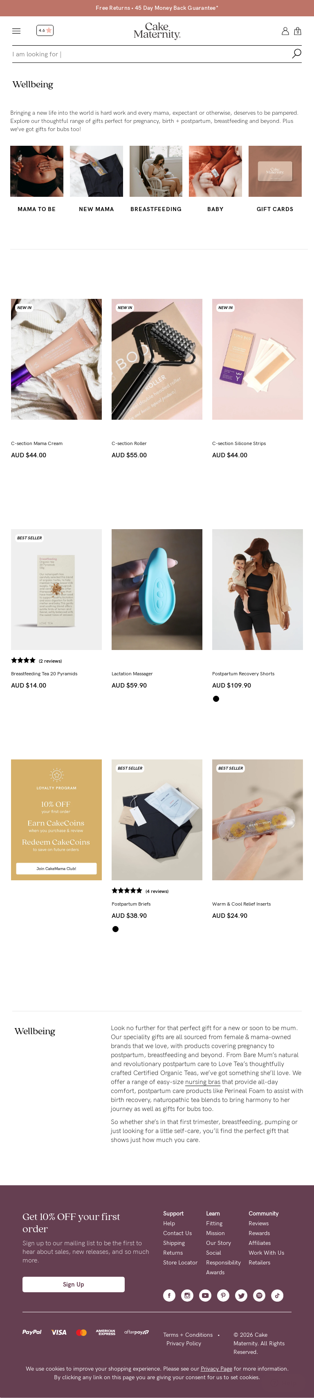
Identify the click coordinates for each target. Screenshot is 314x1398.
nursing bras (202, 1082)
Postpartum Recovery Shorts (243, 674)
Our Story (218, 1243)
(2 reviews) (50, 661)
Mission (215, 1233)
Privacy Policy (183, 1343)
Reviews (259, 1223)
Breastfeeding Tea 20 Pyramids (44, 674)
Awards (215, 1272)
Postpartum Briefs (131, 904)
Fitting (214, 1223)
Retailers (259, 1262)
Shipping (174, 1243)
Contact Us (177, 1233)
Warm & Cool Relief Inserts (241, 904)
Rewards (259, 1233)
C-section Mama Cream (37, 443)
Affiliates (260, 1243)
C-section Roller (129, 443)
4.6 (45, 30)
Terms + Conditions (188, 1334)
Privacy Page (216, 1368)
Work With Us (266, 1252)
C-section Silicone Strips (239, 443)
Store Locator (180, 1262)
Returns (173, 1252)
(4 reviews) (157, 891)
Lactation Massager (132, 674)
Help (169, 1223)
